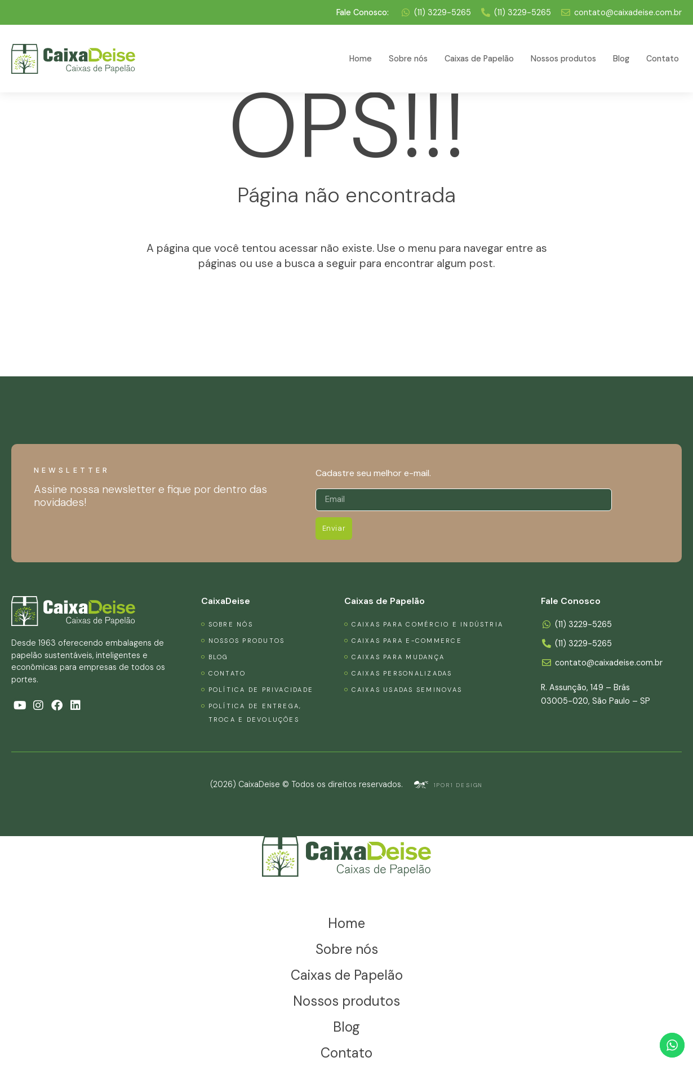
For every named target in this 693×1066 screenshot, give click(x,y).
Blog (621, 59)
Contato (662, 59)
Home (360, 59)
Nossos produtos (563, 59)
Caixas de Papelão (479, 59)
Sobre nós (408, 59)
